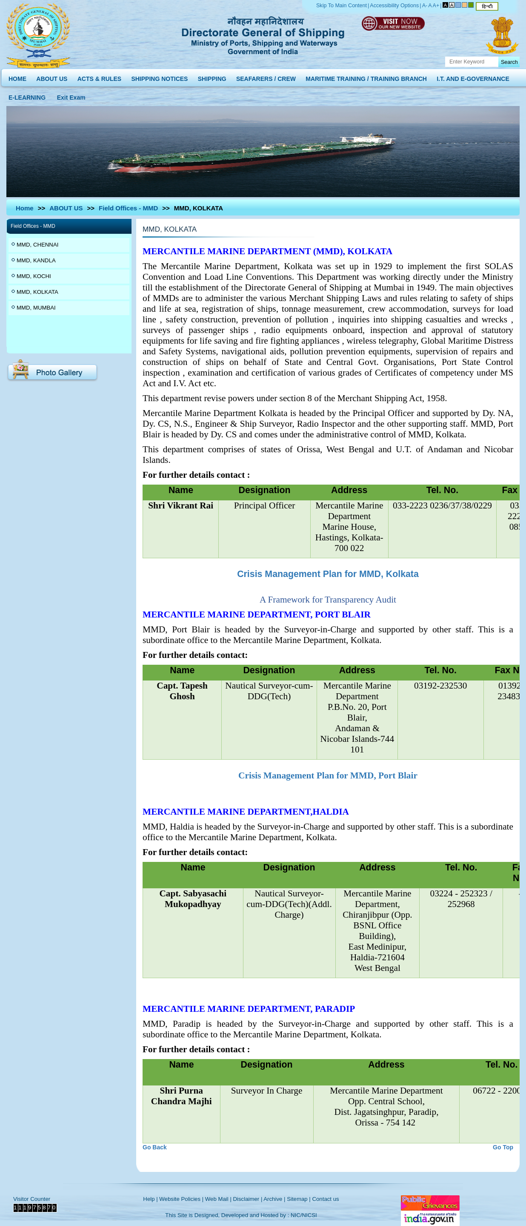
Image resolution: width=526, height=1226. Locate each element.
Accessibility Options (394, 6)
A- (425, 6)
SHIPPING (212, 76)
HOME (17, 76)
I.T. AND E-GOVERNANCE (473, 76)
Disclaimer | (248, 1199)
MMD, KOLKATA (37, 292)
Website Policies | (181, 1199)
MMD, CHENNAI (37, 244)
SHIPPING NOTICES (159, 76)
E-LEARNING (27, 95)
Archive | (274, 1199)
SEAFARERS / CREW (266, 76)
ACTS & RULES (99, 76)
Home (25, 208)
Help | (150, 1199)
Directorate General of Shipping (264, 34)
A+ (436, 6)
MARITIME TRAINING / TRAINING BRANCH (366, 76)
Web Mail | (218, 1199)
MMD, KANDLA (36, 260)
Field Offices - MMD (128, 208)
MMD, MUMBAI (36, 307)
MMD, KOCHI (34, 276)
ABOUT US (51, 76)
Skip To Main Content (341, 6)
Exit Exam (71, 95)
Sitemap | (299, 1199)
